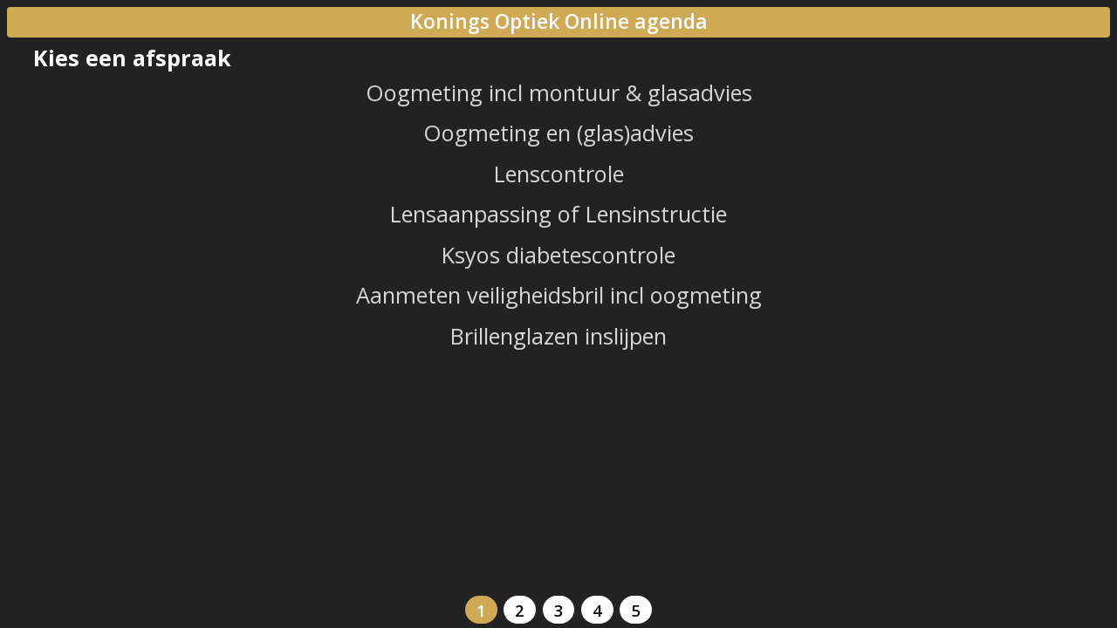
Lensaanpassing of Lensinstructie (558, 214)
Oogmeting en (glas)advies (558, 132)
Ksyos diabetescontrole (558, 255)
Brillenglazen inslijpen (558, 336)
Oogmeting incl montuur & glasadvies (559, 92)
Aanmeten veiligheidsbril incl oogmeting (559, 295)
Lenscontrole (559, 173)
